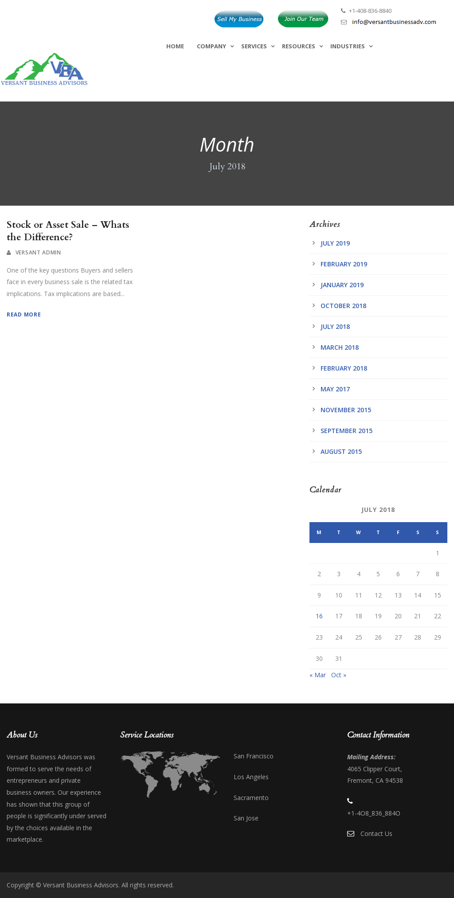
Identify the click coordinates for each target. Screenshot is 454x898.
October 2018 (343, 305)
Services (254, 46)
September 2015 (346, 430)
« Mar (317, 675)
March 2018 (340, 347)
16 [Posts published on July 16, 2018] (319, 616)
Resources (298, 46)
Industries (347, 46)
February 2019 (344, 264)
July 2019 (335, 243)
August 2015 (341, 451)
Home (175, 46)
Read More (24, 314)
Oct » (338, 675)
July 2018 (335, 326)
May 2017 (335, 389)
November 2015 (346, 410)
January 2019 (342, 285)
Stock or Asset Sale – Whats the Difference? (68, 231)
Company (211, 46)
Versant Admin (38, 252)
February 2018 (344, 368)
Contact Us (376, 833)
